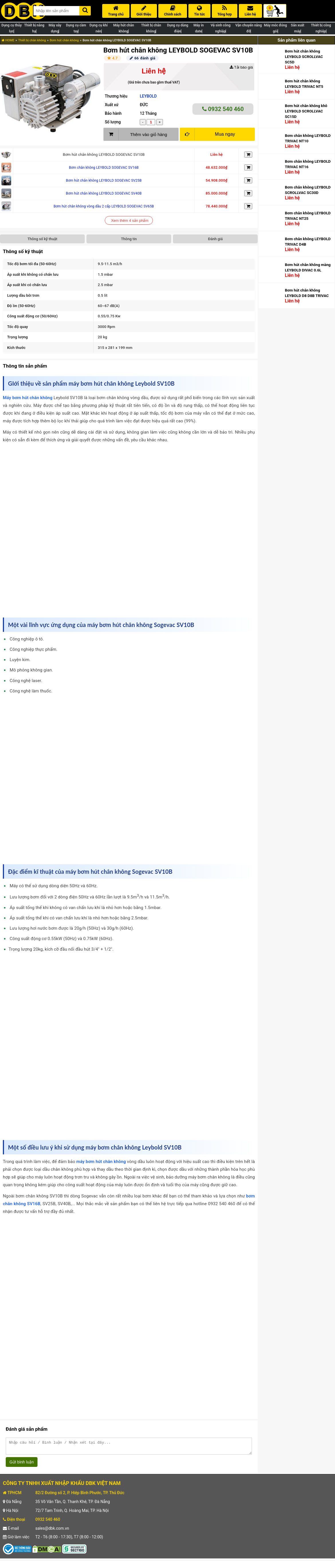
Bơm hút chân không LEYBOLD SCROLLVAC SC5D (304, 56)
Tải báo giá (241, 67)
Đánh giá (215, 239)
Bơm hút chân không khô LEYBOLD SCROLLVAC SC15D (306, 111)
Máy (7, 397)
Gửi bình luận (21, 1464)
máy (81, 1161)
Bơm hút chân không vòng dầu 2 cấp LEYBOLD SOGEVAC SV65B (104, 206)
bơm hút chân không (32, 397)
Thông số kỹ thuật (42, 239)
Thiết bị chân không (32, 40)
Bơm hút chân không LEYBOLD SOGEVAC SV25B (103, 180)
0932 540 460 (223, 109)
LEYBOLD (148, 96)
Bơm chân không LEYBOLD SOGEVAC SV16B (104, 168)
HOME (8, 40)
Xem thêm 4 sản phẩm (129, 220)
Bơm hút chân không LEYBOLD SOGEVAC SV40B (103, 193)
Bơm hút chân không (64, 40)
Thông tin (129, 239)
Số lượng (113, 122)
